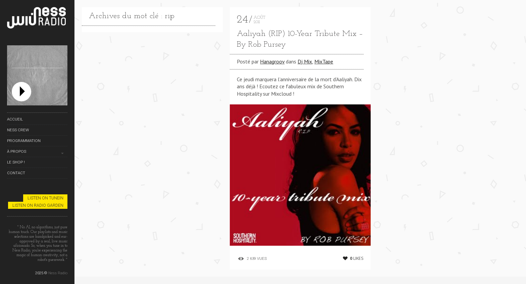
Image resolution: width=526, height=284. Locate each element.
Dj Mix (305, 61)
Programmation (24, 140)
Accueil (15, 119)
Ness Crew (18, 130)
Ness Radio (57, 273)
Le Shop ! (16, 162)
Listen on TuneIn (45, 197)
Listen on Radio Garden (37, 205)
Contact (16, 173)
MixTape (323, 61)
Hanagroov (272, 61)
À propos (16, 151)
